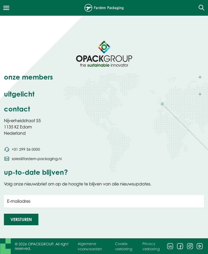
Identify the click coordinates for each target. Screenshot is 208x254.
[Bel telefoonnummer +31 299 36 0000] (22, 149)
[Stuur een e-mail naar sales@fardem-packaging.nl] (33, 159)
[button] (21, 219)
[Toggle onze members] (104, 77)
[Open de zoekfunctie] (199, 8)
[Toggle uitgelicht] (104, 94)
